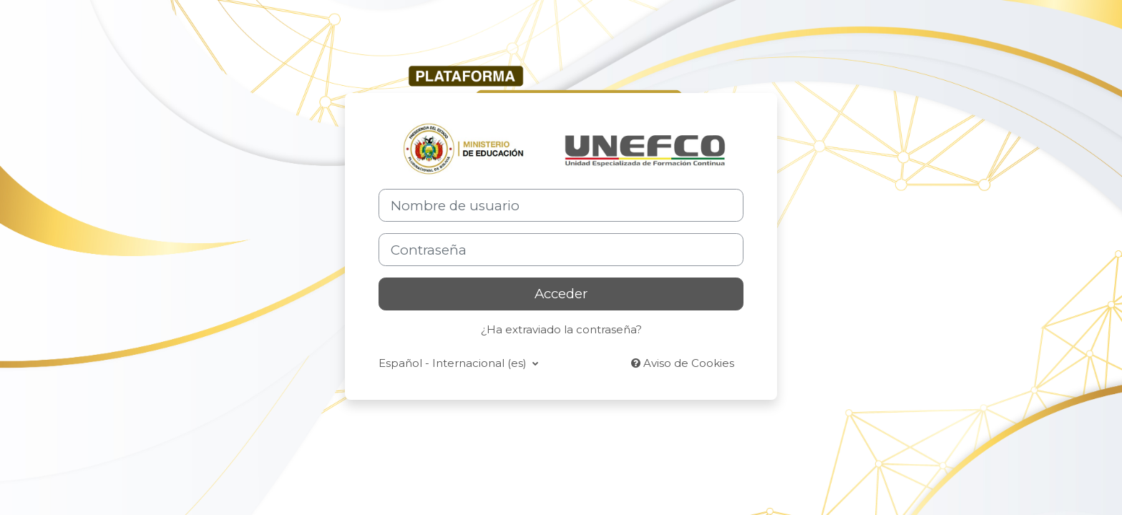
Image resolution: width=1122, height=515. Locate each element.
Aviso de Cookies (682, 363)
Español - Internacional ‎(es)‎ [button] (454, 363)
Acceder (561, 293)
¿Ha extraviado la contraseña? (561, 329)
